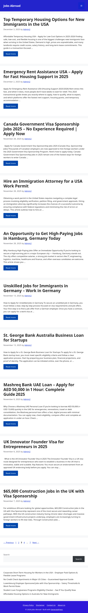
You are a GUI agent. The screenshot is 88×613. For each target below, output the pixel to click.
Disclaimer (40, 605)
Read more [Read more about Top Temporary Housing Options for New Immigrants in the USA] (11, 54)
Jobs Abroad (12, 6)
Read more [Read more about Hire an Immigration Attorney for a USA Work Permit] (11, 215)
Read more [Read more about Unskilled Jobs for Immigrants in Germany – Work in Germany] (11, 317)
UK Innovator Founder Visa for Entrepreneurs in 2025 (33, 444)
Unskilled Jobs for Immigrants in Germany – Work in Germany (35, 288)
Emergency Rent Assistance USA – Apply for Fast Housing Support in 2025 (43, 74)
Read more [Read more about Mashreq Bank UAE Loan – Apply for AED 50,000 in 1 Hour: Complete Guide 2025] (11, 423)
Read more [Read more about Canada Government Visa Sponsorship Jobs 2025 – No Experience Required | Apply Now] (11, 163)
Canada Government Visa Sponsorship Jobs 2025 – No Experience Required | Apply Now (41, 128)
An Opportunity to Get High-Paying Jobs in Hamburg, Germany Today (43, 236)
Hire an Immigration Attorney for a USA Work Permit (42, 183)
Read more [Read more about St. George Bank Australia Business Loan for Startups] (11, 366)
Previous (8, 542)
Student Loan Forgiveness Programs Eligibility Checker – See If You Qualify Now (39, 590)
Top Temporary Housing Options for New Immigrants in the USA (43, 22)
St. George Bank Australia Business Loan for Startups (43, 338)
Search (6, 554)
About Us (61, 605)
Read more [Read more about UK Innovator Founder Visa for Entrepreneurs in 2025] (11, 473)
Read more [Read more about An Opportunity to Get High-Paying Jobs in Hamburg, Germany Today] (11, 268)
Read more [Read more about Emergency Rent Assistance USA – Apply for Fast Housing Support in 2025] (11, 106)
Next (35, 542)
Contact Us (51, 605)
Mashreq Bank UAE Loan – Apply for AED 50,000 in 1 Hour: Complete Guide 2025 (38, 389)
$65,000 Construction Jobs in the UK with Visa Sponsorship (43, 493)
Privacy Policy (28, 605)
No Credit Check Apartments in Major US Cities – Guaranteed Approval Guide (38, 579)
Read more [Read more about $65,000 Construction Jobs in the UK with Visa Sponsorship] (11, 525)
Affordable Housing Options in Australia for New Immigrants (31, 594)
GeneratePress (57, 609)
